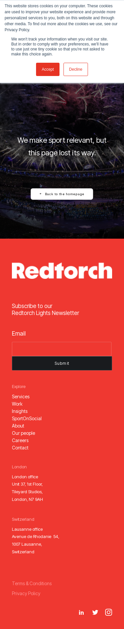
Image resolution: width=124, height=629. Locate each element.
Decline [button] (75, 69)
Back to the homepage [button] (62, 194)
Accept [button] (48, 69)
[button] (20, 396)
